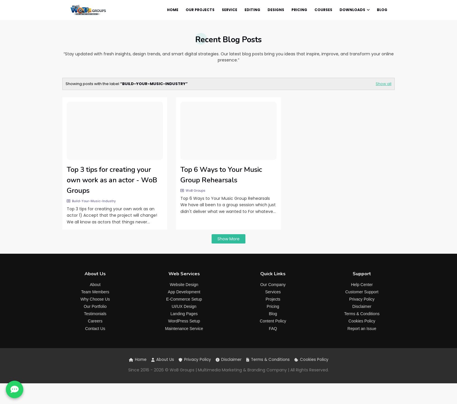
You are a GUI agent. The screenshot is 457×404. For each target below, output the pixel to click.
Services (273, 292)
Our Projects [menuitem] (200, 9)
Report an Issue (361, 328)
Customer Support (362, 292)
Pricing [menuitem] (299, 9)
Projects (273, 299)
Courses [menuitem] (323, 9)
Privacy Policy (362, 299)
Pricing (273, 306)
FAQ (273, 328)
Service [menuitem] (229, 9)
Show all (383, 84)
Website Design (184, 284)
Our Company (273, 284)
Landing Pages (184, 313)
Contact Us (95, 328)
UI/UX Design (184, 306)
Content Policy (273, 321)
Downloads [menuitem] (352, 9)
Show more (228, 239)
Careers (95, 321)
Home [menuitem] (172, 9)
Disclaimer (361, 306)
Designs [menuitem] (276, 9)
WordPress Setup (184, 321)
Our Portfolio (95, 306)
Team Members (95, 292)
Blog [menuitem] (382, 9)
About (95, 284)
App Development (184, 292)
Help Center (362, 284)
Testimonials (95, 313)
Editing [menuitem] (252, 9)
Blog (273, 313)
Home (138, 359)
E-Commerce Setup (184, 299)
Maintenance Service (184, 328)
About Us (162, 359)
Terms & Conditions (361, 313)
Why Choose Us (95, 299)
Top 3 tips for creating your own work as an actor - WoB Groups (112, 180)
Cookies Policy (362, 321)
